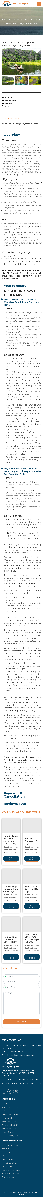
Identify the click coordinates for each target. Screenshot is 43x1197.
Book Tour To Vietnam (10, 1174)
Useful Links (8, 1099)
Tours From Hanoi (9, 1118)
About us (5, 1149)
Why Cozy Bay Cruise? (11, 1145)
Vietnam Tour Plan (9, 1129)
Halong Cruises (8, 1132)
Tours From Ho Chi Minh (11, 1125)
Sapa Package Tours (10, 1122)
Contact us (6, 1152)
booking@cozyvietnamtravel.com (21, 1055)
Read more (11, 858)
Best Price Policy (8, 1159)
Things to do (7, 1166)
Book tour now (10, 119)
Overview (6, 124)
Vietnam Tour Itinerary (10, 1107)
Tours (13, 19)
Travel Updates (8, 1177)
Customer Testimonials (11, 1170)
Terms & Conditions (9, 1163)
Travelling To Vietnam (10, 1104)
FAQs (4, 1156)
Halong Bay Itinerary (10, 1114)
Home (5, 19)
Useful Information (12, 1140)
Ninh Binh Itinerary (9, 1111)
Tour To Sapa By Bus (10, 1136)
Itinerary (17, 124)
